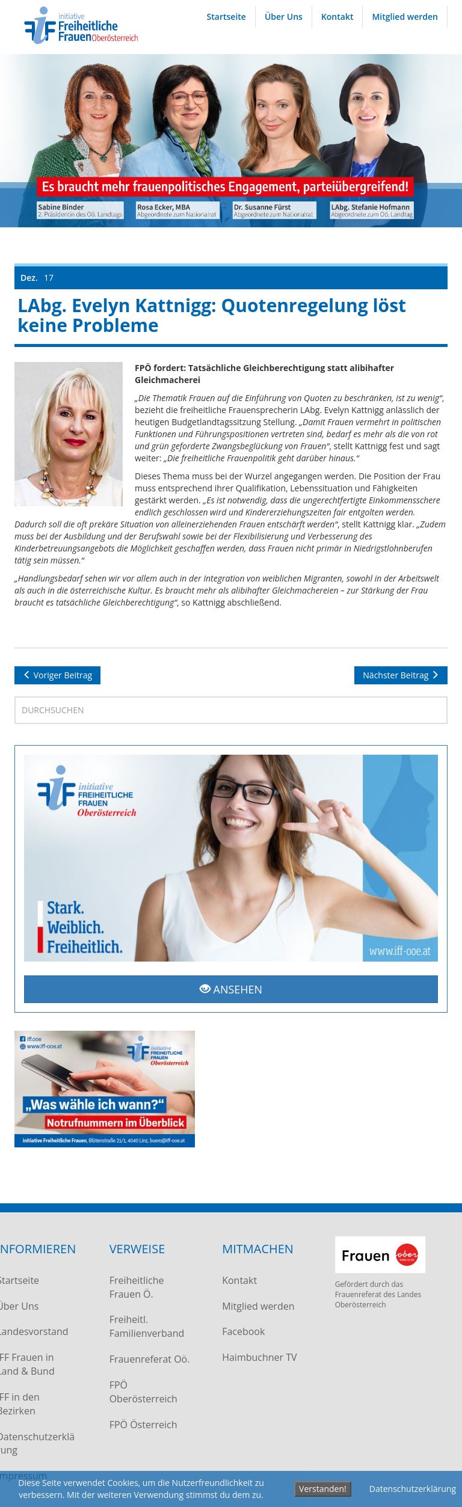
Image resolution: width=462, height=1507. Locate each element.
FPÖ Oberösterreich (141, 1391)
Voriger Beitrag (57, 675)
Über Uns (284, 16)
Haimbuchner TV (257, 1357)
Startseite (226, 16)
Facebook (241, 1331)
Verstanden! (322, 1488)
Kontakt (337, 16)
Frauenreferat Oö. (147, 1359)
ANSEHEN (231, 989)
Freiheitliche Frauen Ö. (134, 1287)
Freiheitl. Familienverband (144, 1326)
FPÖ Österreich (141, 1424)
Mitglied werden (405, 16)
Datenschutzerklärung (412, 1488)
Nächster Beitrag (401, 675)
